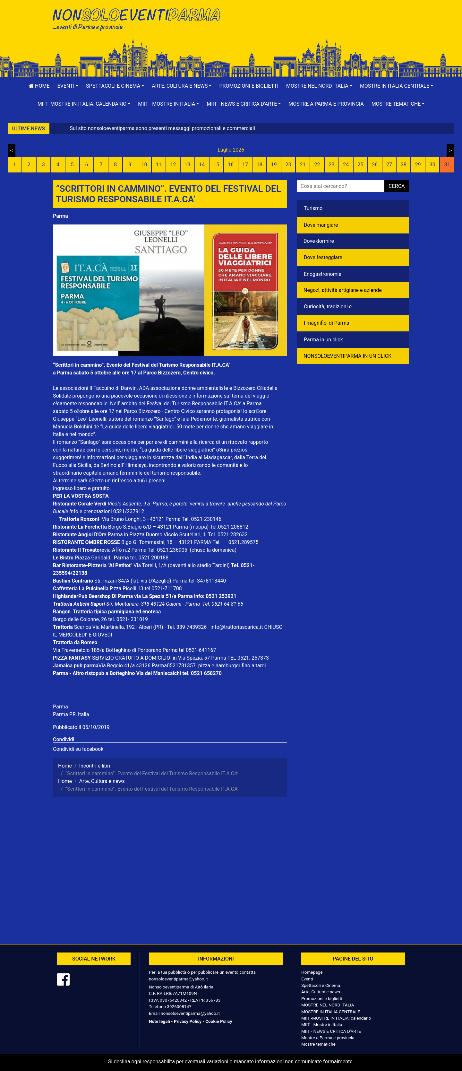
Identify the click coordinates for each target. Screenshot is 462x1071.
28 (403, 165)
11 (159, 165)
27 (389, 165)
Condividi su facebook (78, 749)
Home (39, 86)
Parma (60, 216)
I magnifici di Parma (326, 323)
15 (216, 165)
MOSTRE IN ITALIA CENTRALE (330, 1011)
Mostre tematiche (318, 1044)
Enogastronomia (322, 274)
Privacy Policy (187, 1021)
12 (173, 165)
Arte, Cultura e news (320, 991)
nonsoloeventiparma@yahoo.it (178, 978)
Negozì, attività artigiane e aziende (343, 290)
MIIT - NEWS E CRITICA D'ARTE (331, 1031)
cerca (397, 186)
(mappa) (199, 527)
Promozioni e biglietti (248, 86)
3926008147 (179, 1006)
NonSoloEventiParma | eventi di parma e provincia (139, 18)
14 (202, 165)
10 (144, 165)
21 (303, 165)
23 (331, 165)
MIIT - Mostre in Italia (321, 1024)
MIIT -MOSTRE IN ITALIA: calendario (336, 1018)
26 (375, 165)
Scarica (83, 627)
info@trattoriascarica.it (236, 627)
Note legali (159, 1021)
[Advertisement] (322, 26)
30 (432, 165)
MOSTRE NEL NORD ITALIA (327, 1004)
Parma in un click (323, 340)
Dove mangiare (321, 225)
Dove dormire (319, 241)
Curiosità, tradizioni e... (330, 306)
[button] (68, 86)
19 (274, 165)
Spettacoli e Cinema (320, 985)
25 (360, 165)
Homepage (311, 972)
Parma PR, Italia (71, 714)
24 (346, 165)
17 (245, 165)
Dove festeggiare (323, 257)
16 (231, 165)
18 (259, 165)
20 (288, 165)
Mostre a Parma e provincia (326, 104)
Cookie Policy (218, 1021)
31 (447, 165)
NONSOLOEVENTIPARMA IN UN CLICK (347, 356)
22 (317, 165)
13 (187, 165)
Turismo (313, 208)
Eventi (307, 978)
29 (418, 165)
